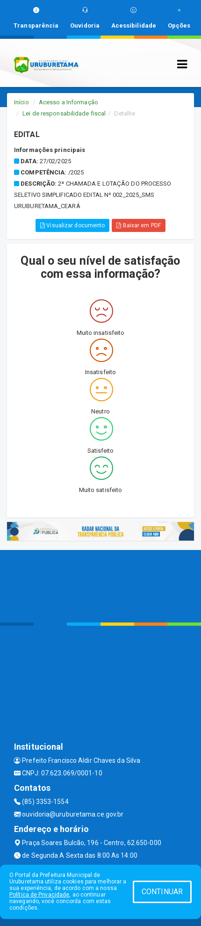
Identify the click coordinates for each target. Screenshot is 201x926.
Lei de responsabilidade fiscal (64, 113)
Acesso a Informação (68, 102)
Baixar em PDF (138, 225)
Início (21, 102)
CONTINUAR (162, 891)
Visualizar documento (72, 225)
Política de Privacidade (39, 894)
